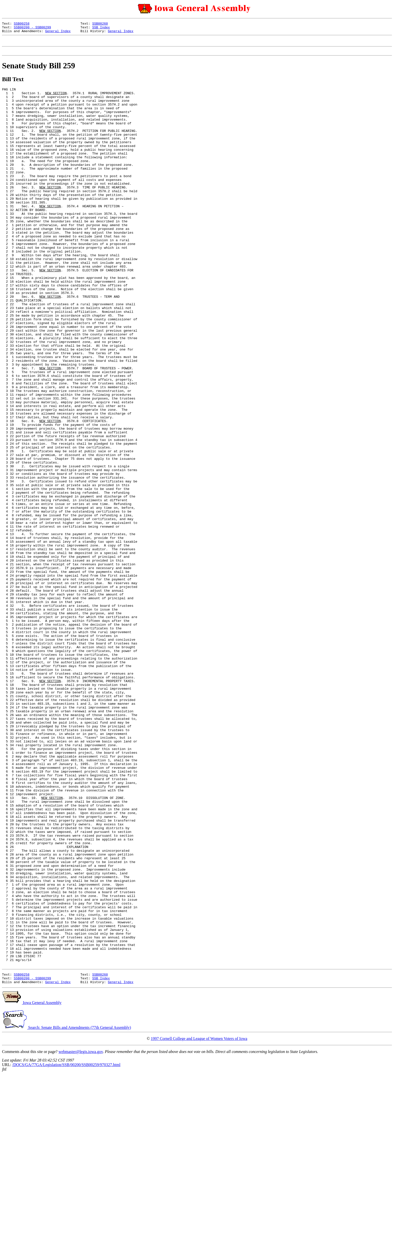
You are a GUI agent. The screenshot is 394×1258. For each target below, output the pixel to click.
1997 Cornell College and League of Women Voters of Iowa (199, 1221)
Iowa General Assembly (32, 1185)
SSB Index (101, 28)
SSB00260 (100, 24)
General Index (58, 33)
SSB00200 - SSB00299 (32, 28)
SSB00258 (21, 24)
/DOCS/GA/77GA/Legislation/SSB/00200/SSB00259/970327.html (66, 1247)
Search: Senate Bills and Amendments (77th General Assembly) (66, 1210)
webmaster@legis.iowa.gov (81, 1234)
